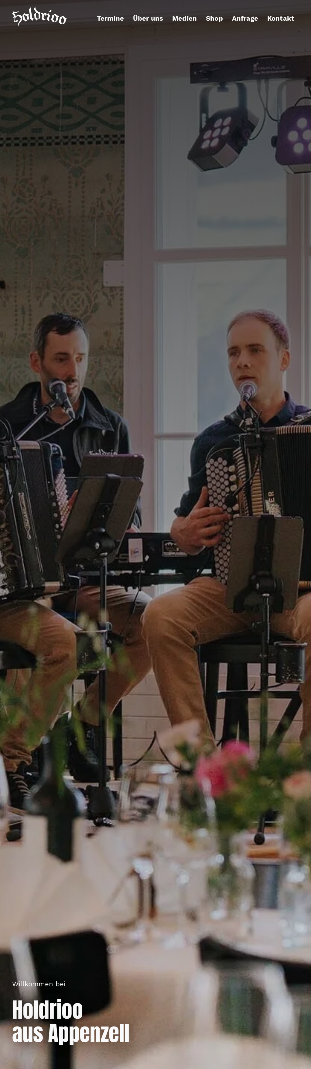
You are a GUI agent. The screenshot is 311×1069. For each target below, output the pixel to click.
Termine (110, 18)
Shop (214, 18)
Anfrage (245, 18)
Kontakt (280, 18)
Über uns (148, 18)
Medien (184, 18)
